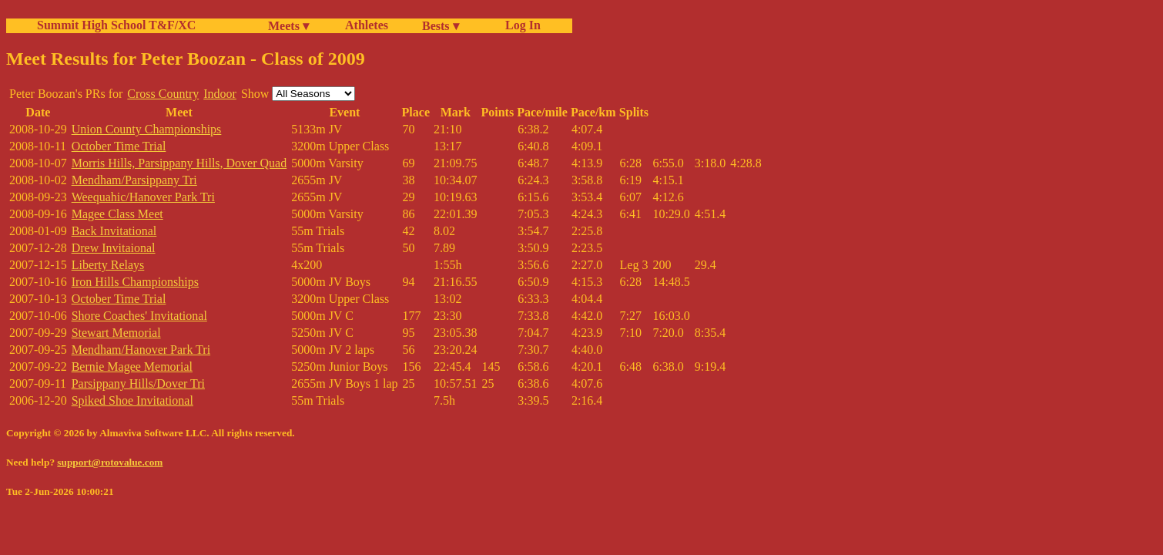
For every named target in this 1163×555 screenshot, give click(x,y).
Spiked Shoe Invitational (132, 400)
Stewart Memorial (116, 332)
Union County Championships (147, 129)
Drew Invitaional (114, 247)
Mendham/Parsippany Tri (134, 180)
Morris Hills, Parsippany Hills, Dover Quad (179, 163)
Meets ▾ (288, 25)
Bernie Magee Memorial (132, 366)
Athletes (366, 25)
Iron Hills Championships (135, 281)
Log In (520, 25)
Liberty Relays (108, 264)
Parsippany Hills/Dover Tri (138, 383)
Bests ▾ (440, 25)
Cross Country (163, 93)
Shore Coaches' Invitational (139, 315)
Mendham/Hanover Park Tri (141, 349)
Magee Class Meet (117, 213)
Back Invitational (114, 230)
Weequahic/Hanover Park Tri (143, 197)
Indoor (219, 93)
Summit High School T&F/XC (116, 25)
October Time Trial (119, 146)
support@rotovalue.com (110, 462)
